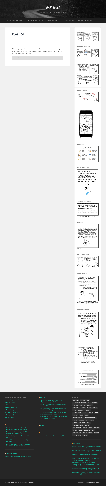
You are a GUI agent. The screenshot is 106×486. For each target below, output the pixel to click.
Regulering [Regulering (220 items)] (96, 427)
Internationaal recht (11, 407)
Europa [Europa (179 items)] (84, 412)
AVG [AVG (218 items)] (89, 402)
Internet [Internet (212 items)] (92, 420)
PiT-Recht (53, 7)
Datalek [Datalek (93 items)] (74, 410)
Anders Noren (90, 482)
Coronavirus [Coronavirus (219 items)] (82, 405)
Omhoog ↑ (98, 482)
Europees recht (10, 402)
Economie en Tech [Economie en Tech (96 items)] (77, 412)
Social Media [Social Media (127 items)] (87, 430)
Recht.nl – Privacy (12, 453)
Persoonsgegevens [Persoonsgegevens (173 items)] (77, 427)
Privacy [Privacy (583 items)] (90, 427)
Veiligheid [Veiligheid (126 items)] (96, 432)
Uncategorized (10, 417)
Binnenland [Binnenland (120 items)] (94, 402)
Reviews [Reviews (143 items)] (75, 430)
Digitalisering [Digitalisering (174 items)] (81, 410)
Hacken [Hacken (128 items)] (86, 415)
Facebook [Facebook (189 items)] (90, 412)
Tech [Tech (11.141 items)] (93, 430)
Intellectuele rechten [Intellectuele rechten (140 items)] (83, 420)
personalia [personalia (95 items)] (87, 425)
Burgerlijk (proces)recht (12, 400)
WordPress (30, 482)
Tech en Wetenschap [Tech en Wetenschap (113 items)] (87, 432)
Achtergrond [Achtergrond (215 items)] (76, 400)
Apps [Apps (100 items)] (88, 400)
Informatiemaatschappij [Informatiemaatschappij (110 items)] (90, 417)
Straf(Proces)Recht (53, 20)
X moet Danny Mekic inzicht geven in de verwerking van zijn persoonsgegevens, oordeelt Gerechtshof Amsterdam (86, 464)
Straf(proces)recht (11, 415)
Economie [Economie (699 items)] (88, 410)
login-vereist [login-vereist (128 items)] (82, 422)
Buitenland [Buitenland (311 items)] (75, 405)
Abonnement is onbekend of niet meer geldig (18, 456)
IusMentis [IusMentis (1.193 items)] (75, 422)
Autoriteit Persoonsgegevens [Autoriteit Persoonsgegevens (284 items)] (79, 402)
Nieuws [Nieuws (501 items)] (88, 422)
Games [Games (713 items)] (96, 412)
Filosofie (8, 405)
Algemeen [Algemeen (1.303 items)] (83, 400)
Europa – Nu (43, 425)
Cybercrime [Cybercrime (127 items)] (89, 405)
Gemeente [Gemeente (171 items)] (75, 415)
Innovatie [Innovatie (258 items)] (75, 420)
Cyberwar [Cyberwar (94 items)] (83, 407)
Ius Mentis (76, 443)
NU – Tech (43, 397)
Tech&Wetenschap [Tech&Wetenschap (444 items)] (77, 432)
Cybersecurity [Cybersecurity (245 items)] (76, 407)
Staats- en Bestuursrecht (15, 20)
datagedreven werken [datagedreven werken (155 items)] (92, 407)
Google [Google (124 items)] (81, 415)
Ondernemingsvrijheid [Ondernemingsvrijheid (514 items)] (78, 425)
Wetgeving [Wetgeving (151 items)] (85, 435)
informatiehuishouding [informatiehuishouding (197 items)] (78, 417)
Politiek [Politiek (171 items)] (85, 427)
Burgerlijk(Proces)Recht (36, 20)
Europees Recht (69, 20)
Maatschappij (10, 410)
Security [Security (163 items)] (80, 430)
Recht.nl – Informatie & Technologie (51, 433)
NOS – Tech (10, 425)
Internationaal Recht (85, 20)
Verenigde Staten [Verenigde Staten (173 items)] (77, 435)
